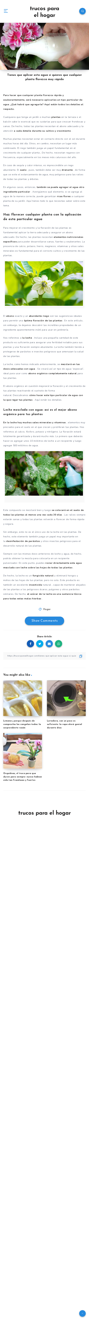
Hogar (47, 609)
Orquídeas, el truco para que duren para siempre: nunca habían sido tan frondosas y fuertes (22, 776)
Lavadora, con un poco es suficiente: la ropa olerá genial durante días (64, 724)
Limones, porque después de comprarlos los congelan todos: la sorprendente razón (22, 724)
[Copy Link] (44, 656)
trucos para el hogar (44, 12)
